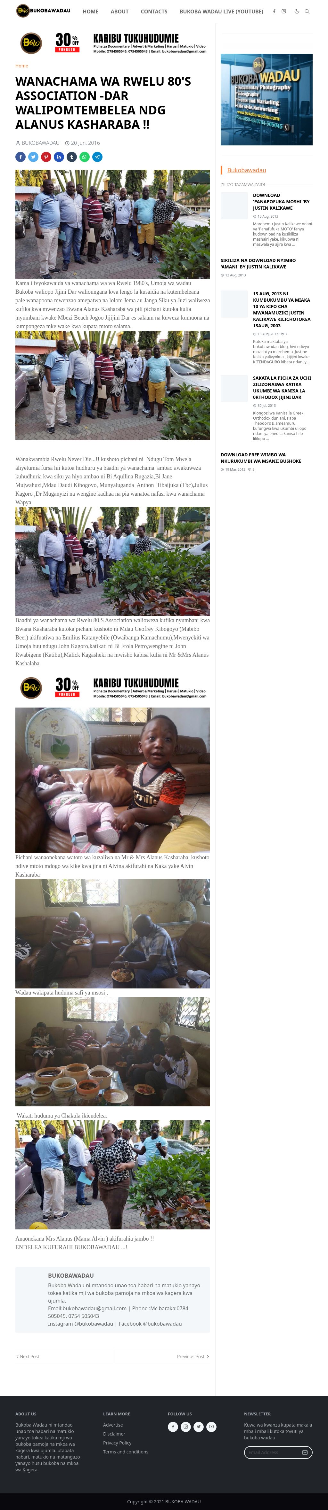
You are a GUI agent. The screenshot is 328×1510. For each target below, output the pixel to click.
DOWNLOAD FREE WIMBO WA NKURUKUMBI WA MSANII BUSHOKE (261, 458)
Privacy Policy (117, 1443)
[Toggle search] (307, 11)
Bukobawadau (246, 170)
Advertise (113, 1425)
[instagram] (284, 11)
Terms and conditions (125, 1452)
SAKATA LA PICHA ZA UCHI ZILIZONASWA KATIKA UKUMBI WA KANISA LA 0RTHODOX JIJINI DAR (282, 387)
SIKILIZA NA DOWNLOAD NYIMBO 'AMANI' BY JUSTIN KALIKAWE (258, 263)
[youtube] (211, 1427)
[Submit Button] (305, 1452)
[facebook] (274, 11)
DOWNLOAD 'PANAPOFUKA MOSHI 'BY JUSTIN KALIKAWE (281, 201)
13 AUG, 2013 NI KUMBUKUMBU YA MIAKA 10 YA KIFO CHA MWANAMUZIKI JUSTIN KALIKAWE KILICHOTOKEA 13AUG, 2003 (282, 309)
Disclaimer (114, 1434)
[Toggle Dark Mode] (296, 11)
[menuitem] (90, 11)
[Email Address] (271, 1452)
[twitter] (198, 1427)
